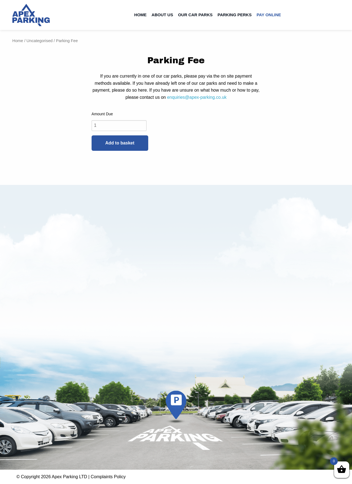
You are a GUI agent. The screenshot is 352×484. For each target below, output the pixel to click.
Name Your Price (176, 114)
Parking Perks (235, 14)
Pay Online (269, 14)
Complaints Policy (108, 476)
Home (140, 14)
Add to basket (119, 143)
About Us (162, 14)
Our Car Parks (195, 14)
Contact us (329, 15)
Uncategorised (39, 41)
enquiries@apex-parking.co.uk (196, 97)
